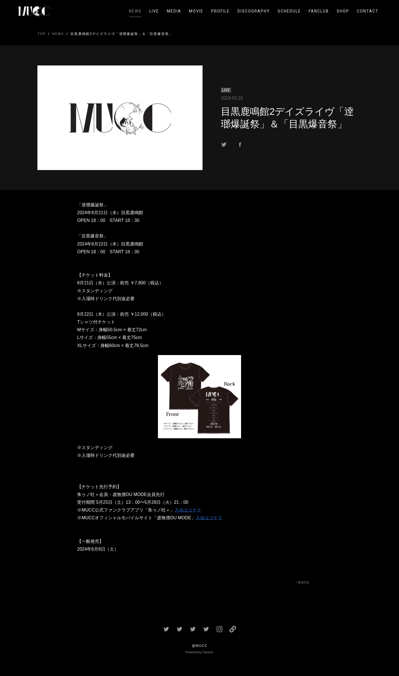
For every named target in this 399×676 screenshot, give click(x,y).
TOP (42, 34)
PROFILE (220, 11)
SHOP (343, 11)
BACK (303, 582)
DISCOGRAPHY (253, 11)
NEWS (135, 11)
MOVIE (196, 11)
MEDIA (174, 11)
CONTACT (367, 11)
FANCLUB (319, 11)
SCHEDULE (289, 11)
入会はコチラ (188, 510)
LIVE (154, 11)
